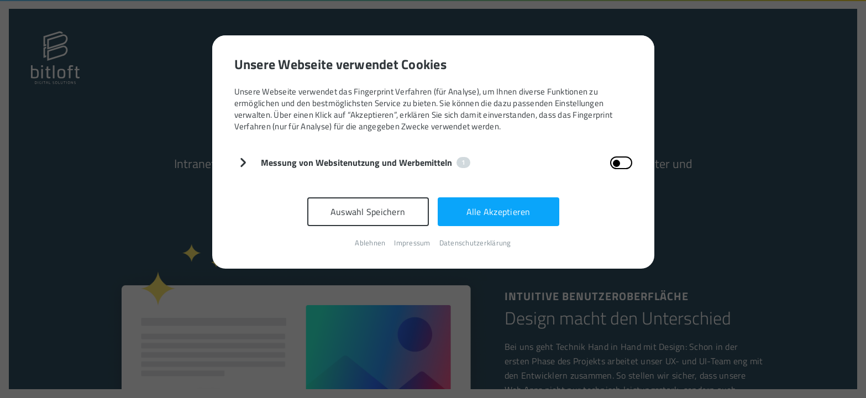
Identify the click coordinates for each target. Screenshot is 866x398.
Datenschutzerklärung (475, 243)
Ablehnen (370, 243)
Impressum (412, 243)
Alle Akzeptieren (498, 211)
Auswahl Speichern (367, 211)
